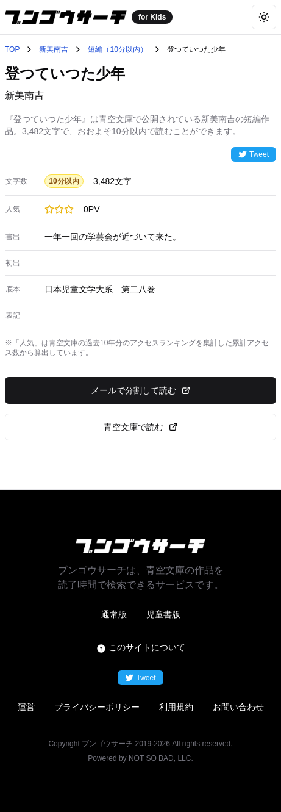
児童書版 (163, 614)
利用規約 (176, 707)
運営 (26, 707)
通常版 (114, 614)
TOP (12, 49)
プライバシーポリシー (97, 707)
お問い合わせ (238, 707)
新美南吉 (53, 49)
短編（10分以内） (117, 49)
